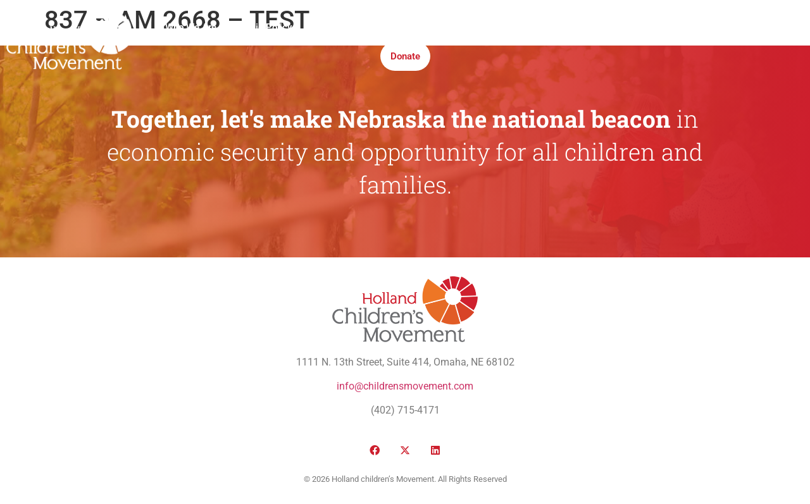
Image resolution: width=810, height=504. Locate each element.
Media (383, 27)
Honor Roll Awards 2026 (593, 27)
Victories (331, 27)
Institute (433, 27)
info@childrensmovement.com (405, 386)
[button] (687, 42)
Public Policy (264, 27)
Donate (405, 56)
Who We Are (190, 27)
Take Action (496, 27)
